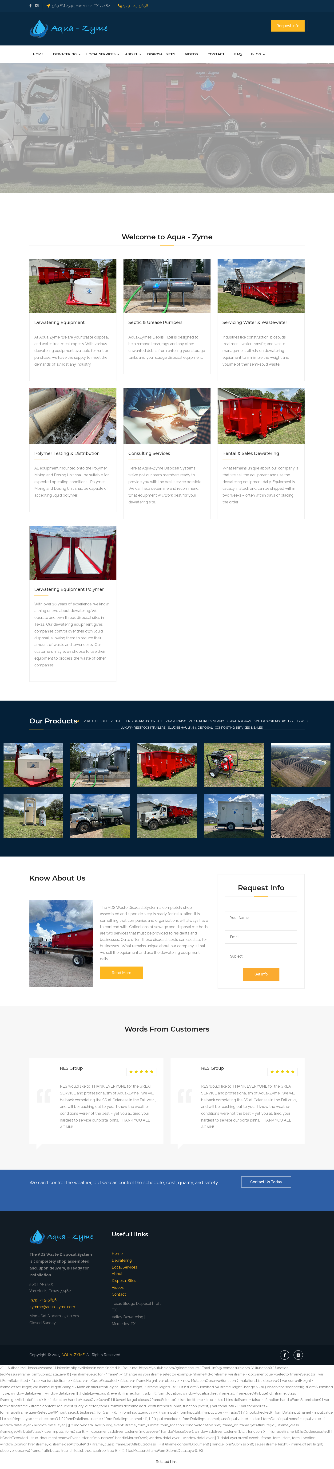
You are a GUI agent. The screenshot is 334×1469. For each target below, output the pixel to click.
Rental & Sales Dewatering (251, 453)
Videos (191, 54)
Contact (216, 54)
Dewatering (65, 54)
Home (38, 54)
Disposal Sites (161, 54)
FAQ (238, 54)
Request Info (287, 26)
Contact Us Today (266, 1182)
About (131, 54)
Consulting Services (149, 453)
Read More (121, 973)
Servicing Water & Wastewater (255, 322)
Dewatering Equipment (59, 322)
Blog (256, 54)
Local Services (100, 54)
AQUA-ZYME (73, 1355)
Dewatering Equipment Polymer (69, 589)
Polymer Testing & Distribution (67, 453)
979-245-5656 (135, 6)
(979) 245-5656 (43, 1300)
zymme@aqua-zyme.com (52, 1307)
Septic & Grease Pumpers (155, 322)
